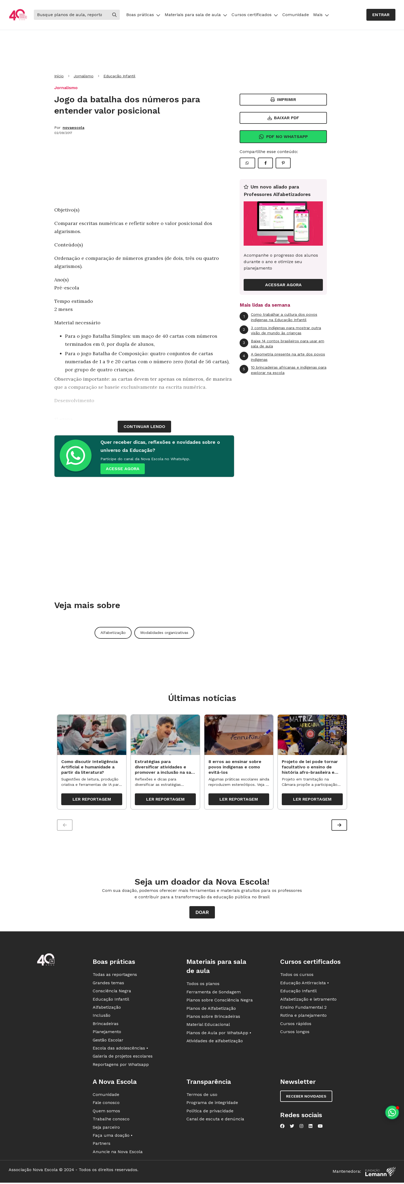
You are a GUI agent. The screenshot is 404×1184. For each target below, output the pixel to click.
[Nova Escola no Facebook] (282, 1128)
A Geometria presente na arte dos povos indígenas (282, 357)
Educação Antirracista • (304, 984)
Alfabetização (113, 632)
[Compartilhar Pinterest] (283, 163)
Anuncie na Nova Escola (118, 1153)
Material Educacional (208, 1026)
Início (59, 76)
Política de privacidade (209, 1112)
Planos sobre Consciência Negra (219, 1002)
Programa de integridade (212, 1104)
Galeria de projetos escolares (123, 1058)
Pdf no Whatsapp (283, 136)
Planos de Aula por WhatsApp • (218, 1034)
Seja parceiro (106, 1129)
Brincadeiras (105, 1025)
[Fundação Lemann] (380, 1173)
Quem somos (106, 1112)
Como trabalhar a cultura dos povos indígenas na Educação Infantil (278, 317)
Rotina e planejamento (303, 1017)
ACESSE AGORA (122, 468)
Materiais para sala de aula (196, 14)
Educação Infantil (119, 76)
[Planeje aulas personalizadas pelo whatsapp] (392, 1112)
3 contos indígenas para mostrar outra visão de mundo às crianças (280, 330)
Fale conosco (106, 1104)
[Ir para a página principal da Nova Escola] (18, 15)
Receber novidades (306, 1098)
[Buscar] (71, 15)
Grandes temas (108, 984)
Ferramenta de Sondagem (213, 993)
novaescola (73, 127)
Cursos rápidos (295, 1025)
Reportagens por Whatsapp (121, 1066)
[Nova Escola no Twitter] (292, 1128)
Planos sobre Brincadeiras (213, 1018)
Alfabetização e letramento (308, 1001)
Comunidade (295, 14)
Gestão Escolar (108, 1041)
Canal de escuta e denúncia (215, 1121)
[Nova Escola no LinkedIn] (310, 1128)
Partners (101, 1145)
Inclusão (101, 1017)
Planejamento (107, 1033)
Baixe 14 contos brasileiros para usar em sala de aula (282, 343)
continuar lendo (144, 426)
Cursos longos (294, 1033)
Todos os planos (202, 985)
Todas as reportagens (115, 976)
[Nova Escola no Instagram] (301, 1128)
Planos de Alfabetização (211, 1010)
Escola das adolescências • (120, 1050)
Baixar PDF (283, 117)
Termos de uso (201, 1096)
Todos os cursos (296, 976)
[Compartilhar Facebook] (265, 163)
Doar (202, 914)
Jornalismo (83, 76)
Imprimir (283, 99)
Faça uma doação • (112, 1137)
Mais (321, 14)
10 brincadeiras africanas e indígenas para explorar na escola (283, 370)
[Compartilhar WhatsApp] (247, 163)
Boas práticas (143, 14)
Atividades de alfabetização (214, 1042)
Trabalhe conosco (111, 1121)
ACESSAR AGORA (283, 284)
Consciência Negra (112, 993)
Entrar (380, 14)
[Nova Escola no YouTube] (320, 1128)
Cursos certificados (255, 14)
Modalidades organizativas (164, 632)
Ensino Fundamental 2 (303, 1009)
